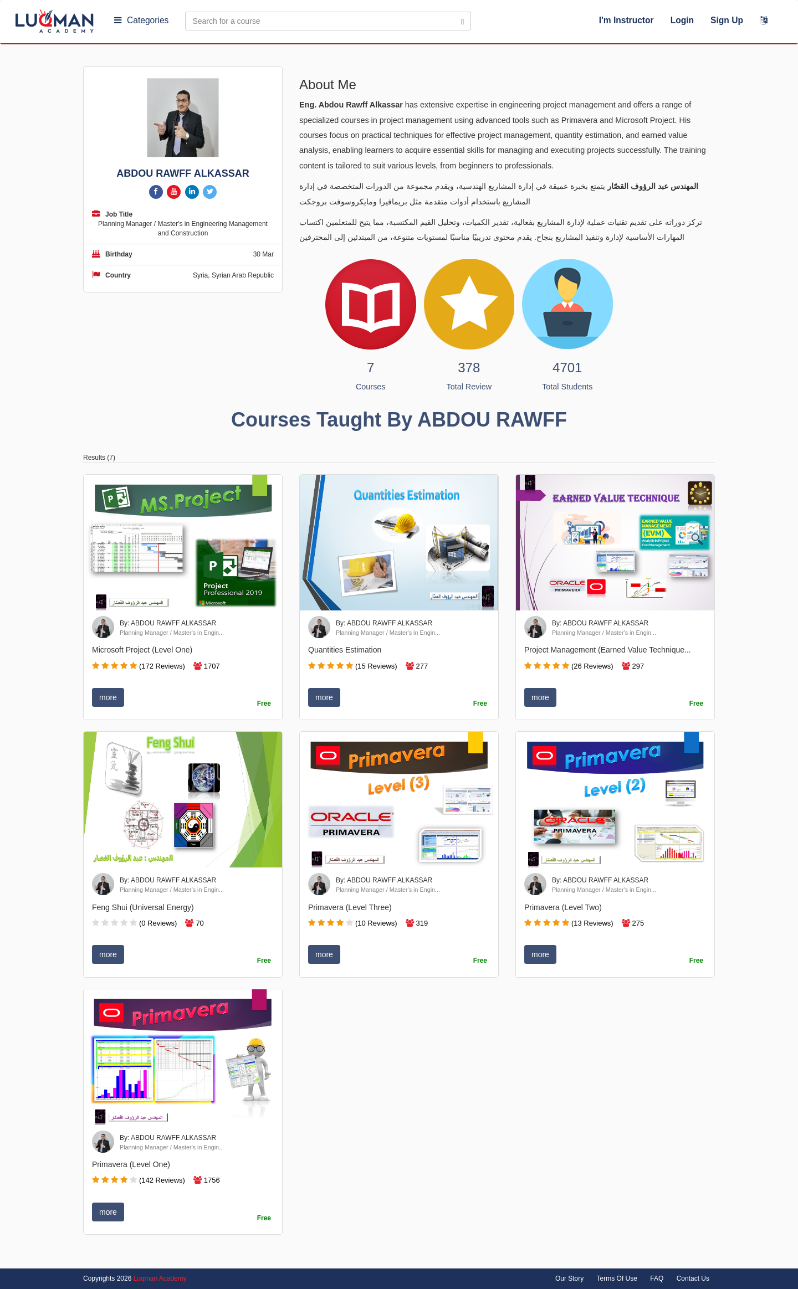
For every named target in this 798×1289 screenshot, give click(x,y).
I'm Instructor (626, 20)
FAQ (656, 1278)
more (108, 697)
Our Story (569, 1278)
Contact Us (693, 1278)
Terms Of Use (617, 1278)
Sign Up (726, 20)
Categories (141, 20)
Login (682, 20)
